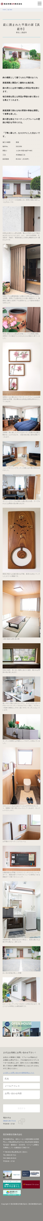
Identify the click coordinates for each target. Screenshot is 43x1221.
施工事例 (10, 9)
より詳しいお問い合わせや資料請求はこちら (18, 1073)
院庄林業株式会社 (35, 1204)
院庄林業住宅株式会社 (19, 1204)
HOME (4, 9)
